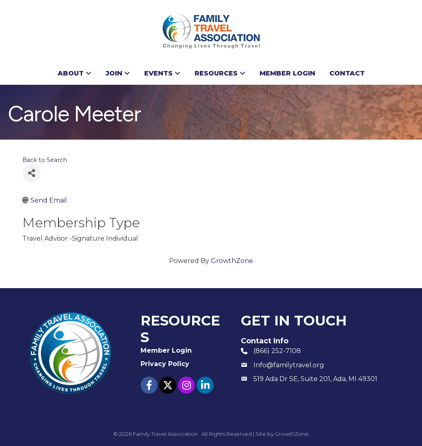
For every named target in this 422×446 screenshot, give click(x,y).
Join (114, 73)
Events (158, 73)
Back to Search (44, 160)
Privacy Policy (165, 364)
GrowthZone (232, 261)
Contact (347, 73)
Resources (216, 73)
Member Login (287, 73)
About (71, 73)
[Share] (31, 173)
